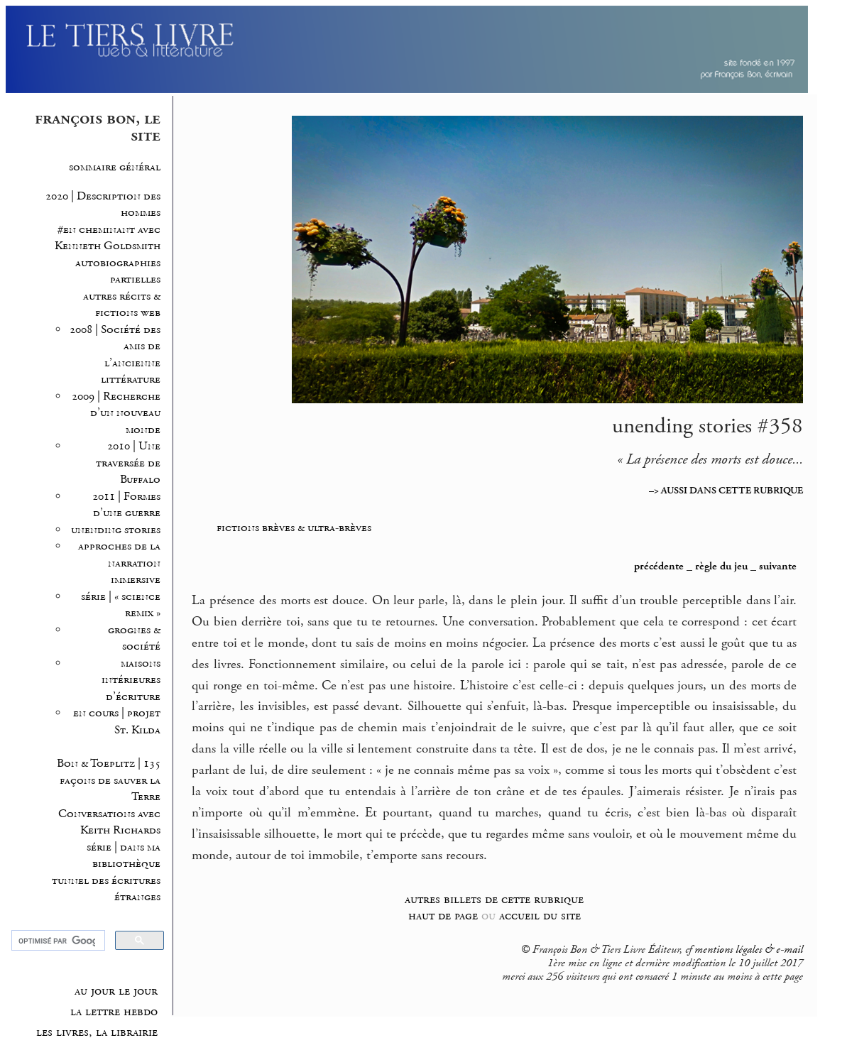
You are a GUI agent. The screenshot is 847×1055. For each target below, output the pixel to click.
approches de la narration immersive (119, 563)
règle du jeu (721, 566)
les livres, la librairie (97, 1032)
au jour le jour (116, 991)
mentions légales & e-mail (748, 950)
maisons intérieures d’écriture (131, 680)
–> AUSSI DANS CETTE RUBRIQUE (726, 490)
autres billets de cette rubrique (494, 899)
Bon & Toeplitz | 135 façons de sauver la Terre (108, 780)
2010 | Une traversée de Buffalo (128, 463)
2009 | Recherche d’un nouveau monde (116, 413)
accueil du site (540, 915)
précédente (659, 566)
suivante (778, 566)
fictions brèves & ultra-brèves (294, 527)
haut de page (443, 915)
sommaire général (114, 167)
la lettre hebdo (114, 1012)
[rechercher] (56, 940)
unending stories (115, 530)
